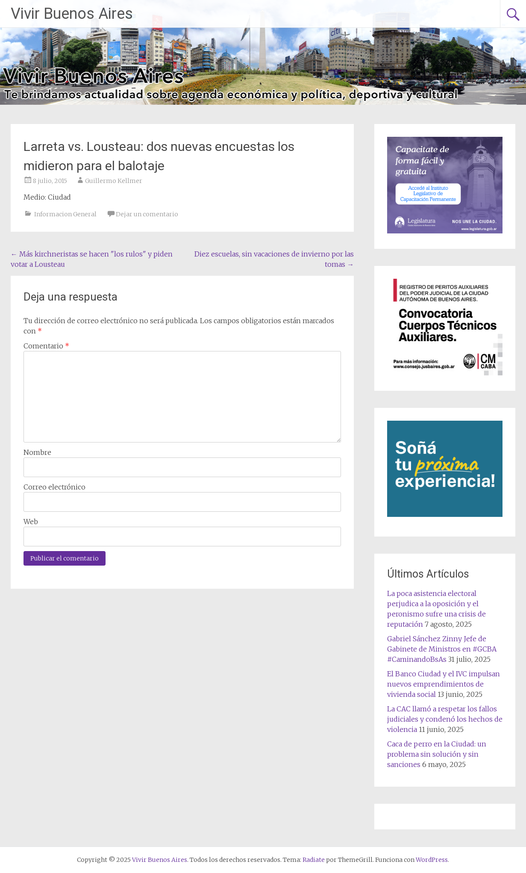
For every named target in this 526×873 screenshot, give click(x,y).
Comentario (46, 346)
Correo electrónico (54, 487)
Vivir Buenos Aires (72, 14)
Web (31, 521)
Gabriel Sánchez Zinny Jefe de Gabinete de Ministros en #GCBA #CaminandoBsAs (442, 649)
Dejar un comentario (147, 214)
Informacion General (65, 214)
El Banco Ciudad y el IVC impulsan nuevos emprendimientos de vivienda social (443, 684)
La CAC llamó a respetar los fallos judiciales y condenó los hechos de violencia (444, 719)
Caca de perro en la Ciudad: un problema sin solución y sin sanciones (436, 754)
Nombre (37, 452)
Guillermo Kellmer (113, 181)
